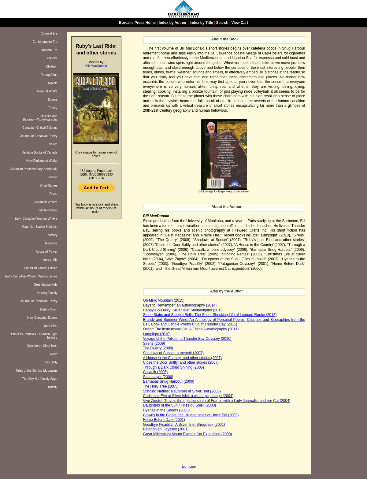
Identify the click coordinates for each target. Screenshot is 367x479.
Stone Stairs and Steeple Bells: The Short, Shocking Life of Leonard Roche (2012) (210, 315)
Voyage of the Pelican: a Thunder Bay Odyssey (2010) (187, 338)
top (184, 466)
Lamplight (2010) (157, 334)
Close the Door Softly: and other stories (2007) (181, 362)
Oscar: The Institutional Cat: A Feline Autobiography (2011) (191, 329)
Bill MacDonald (96, 66)
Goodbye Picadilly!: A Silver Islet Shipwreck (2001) (184, 424)
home (192, 466)
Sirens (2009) (154, 343)
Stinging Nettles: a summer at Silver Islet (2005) (182, 391)
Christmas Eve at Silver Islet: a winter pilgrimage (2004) (188, 396)
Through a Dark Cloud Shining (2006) (173, 367)
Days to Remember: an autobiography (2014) (180, 305)
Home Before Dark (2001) (164, 420)
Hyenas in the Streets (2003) (166, 410)
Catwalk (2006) (155, 372)
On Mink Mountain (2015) (163, 300)
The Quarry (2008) (158, 348)
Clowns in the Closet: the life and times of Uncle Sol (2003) (191, 415)
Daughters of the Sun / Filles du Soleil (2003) (179, 405)
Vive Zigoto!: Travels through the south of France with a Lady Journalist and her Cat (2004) (217, 401)
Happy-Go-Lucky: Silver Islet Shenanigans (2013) (183, 310)
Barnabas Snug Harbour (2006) (168, 381)
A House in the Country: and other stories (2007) (182, 358)
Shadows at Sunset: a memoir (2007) (173, 353)
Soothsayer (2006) (158, 377)
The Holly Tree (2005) (161, 386)
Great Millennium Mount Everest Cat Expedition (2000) (187, 434)
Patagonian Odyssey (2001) (166, 429)
